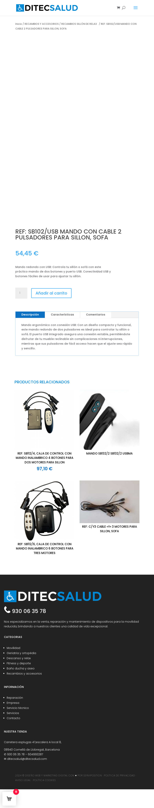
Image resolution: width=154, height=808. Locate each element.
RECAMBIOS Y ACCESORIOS (42, 24)
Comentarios (95, 315)
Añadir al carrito (51, 293)
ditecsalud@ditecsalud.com (27, 759)
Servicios (13, 713)
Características (62, 315)
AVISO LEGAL (23, 780)
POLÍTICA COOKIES (44, 780)
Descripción (30, 315)
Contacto (13, 718)
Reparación (15, 698)
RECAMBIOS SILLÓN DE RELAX (79, 24)
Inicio (18, 24)
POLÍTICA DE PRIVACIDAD (119, 775)
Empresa (13, 703)
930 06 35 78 (28, 611)
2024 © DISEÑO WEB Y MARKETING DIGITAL (41, 775)
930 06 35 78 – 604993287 (25, 754)
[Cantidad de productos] (21, 293)
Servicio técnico (18, 708)
